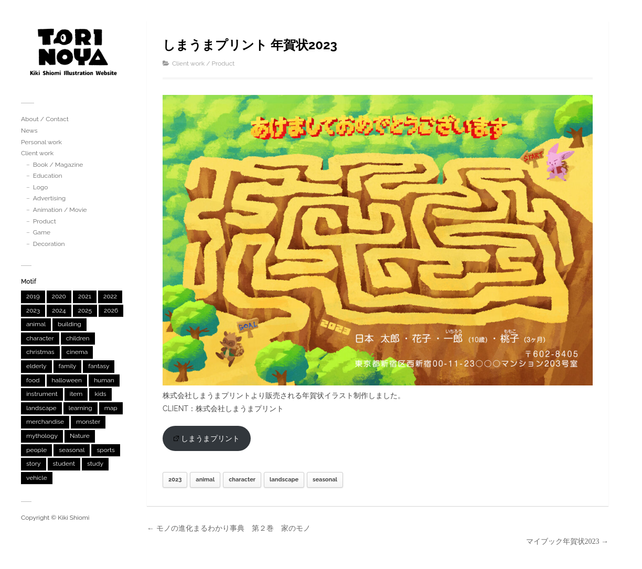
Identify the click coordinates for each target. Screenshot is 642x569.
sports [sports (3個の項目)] (105, 450)
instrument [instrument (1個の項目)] (42, 394)
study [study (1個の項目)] (95, 463)
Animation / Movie (60, 209)
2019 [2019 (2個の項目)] (33, 296)
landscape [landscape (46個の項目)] (41, 408)
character (242, 479)
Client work (37, 153)
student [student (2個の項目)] (64, 463)
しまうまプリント (207, 438)
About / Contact (45, 119)
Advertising (49, 198)
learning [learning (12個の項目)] (80, 408)
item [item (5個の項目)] (76, 394)
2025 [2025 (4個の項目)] (85, 310)
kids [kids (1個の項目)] (100, 394)
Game (41, 232)
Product (44, 221)
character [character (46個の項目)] (40, 338)
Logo (40, 187)
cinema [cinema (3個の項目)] (77, 352)
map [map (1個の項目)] (110, 408)
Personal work (41, 142)
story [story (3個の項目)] (33, 463)
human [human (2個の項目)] (104, 380)
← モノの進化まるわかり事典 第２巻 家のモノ (229, 528)
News (29, 130)
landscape (284, 479)
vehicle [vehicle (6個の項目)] (36, 477)
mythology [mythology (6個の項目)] (42, 435)
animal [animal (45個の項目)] (36, 324)
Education (47, 175)
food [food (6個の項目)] (33, 380)
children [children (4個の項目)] (78, 338)
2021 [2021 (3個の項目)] (84, 296)
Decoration (49, 244)
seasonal (325, 479)
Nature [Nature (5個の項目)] (80, 435)
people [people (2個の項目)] (36, 450)
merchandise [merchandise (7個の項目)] (45, 421)
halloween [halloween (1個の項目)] (67, 380)
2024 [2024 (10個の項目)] (59, 310)
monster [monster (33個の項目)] (88, 421)
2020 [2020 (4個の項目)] (59, 296)
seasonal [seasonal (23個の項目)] (71, 450)
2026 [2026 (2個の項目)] (111, 310)
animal (205, 479)
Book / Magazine (58, 164)
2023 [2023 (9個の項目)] (33, 310)
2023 (174, 479)
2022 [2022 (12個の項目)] (110, 296)
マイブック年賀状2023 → (567, 541)
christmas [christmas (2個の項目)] (40, 352)
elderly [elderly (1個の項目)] (36, 366)
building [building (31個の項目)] (69, 324)
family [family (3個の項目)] (68, 366)
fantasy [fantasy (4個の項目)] (98, 366)
